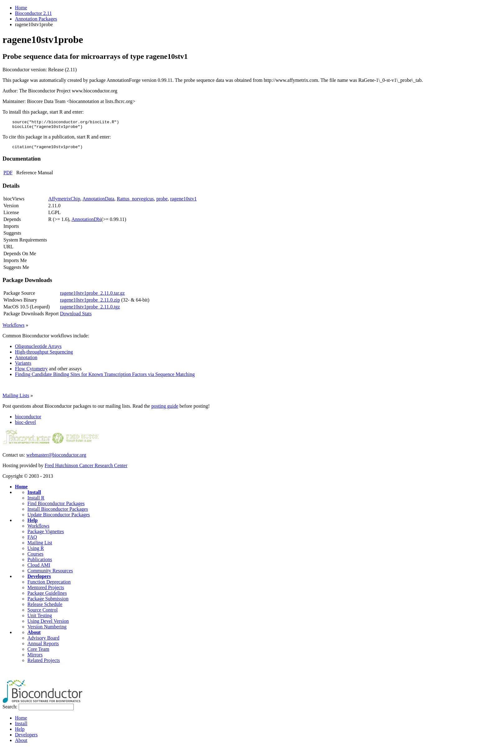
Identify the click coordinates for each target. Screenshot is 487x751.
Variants (23, 365)
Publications (39, 562)
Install (34, 495)
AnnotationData (98, 201)
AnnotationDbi (86, 222)
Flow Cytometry (31, 371)
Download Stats (76, 316)
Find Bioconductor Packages (56, 506)
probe (161, 201)
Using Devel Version (48, 624)
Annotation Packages (36, 18)
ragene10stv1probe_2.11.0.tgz (90, 309)
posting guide (164, 408)
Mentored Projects (45, 590)
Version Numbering (47, 629)
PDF (7, 175)
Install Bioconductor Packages (57, 511)
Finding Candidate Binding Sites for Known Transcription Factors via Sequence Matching (105, 377)
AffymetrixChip (64, 201)
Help (32, 523)
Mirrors (35, 657)
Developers (39, 579)
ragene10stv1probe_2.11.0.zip (90, 302)
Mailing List (39, 545)
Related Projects (43, 663)
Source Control (42, 612)
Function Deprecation (49, 584)
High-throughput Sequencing (44, 354)
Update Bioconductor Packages (58, 517)
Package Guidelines (47, 595)
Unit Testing (39, 618)
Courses (35, 556)
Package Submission (47, 601)
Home (21, 7)
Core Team (38, 652)
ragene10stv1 (183, 201)
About (34, 635)
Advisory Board (43, 640)
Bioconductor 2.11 (33, 13)
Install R (35, 500)
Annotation (26, 360)
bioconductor (28, 419)
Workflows (13, 328)
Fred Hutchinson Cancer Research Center (86, 468)
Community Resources (50, 573)
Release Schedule (44, 607)
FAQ (32, 539)
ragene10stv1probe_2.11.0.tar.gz (92, 295)
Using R (35, 551)
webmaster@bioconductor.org (56, 457)
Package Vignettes (45, 534)
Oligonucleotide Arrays (38, 349)
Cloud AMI (38, 567)
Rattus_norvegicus (135, 201)
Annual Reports (43, 646)
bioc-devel (25, 425)
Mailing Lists (15, 398)
